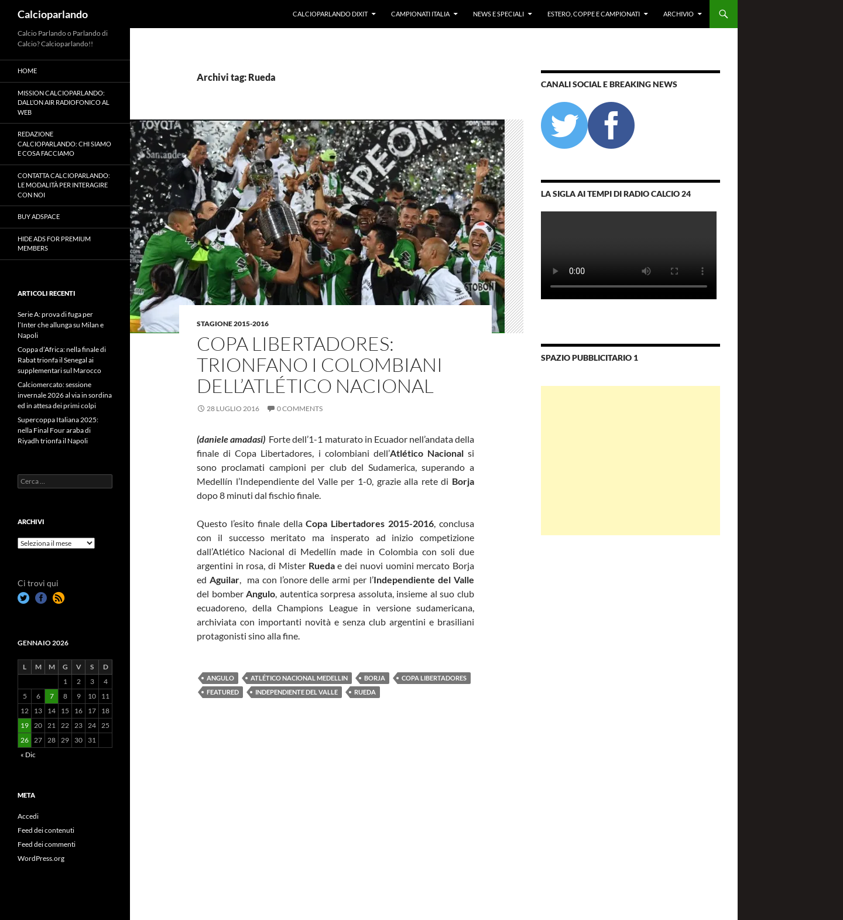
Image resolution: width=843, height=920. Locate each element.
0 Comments (300, 408)
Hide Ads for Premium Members (54, 243)
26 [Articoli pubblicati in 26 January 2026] (24, 740)
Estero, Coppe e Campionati (593, 14)
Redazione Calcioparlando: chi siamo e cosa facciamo (64, 143)
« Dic (28, 754)
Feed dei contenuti (46, 830)
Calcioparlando (53, 14)
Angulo (220, 678)
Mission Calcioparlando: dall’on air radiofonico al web (63, 102)
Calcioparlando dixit (330, 14)
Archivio (678, 14)
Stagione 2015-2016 (233, 323)
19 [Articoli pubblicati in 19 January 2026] (24, 725)
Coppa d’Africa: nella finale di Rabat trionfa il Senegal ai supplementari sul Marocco (62, 360)
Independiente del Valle (296, 692)
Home (27, 70)
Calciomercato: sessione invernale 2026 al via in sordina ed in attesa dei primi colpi (65, 395)
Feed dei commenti (47, 844)
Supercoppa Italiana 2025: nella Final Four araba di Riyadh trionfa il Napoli (58, 430)
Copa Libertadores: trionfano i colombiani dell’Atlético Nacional (320, 364)
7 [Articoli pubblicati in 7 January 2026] (52, 696)
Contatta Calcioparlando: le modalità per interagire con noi (64, 185)
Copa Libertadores (434, 678)
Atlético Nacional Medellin (299, 678)
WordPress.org (41, 858)
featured (223, 692)
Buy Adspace (39, 216)
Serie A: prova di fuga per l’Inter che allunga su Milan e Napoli (61, 325)
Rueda (365, 692)
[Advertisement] (630, 460)
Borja (374, 678)
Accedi (28, 816)
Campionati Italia (420, 14)
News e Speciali (498, 14)
